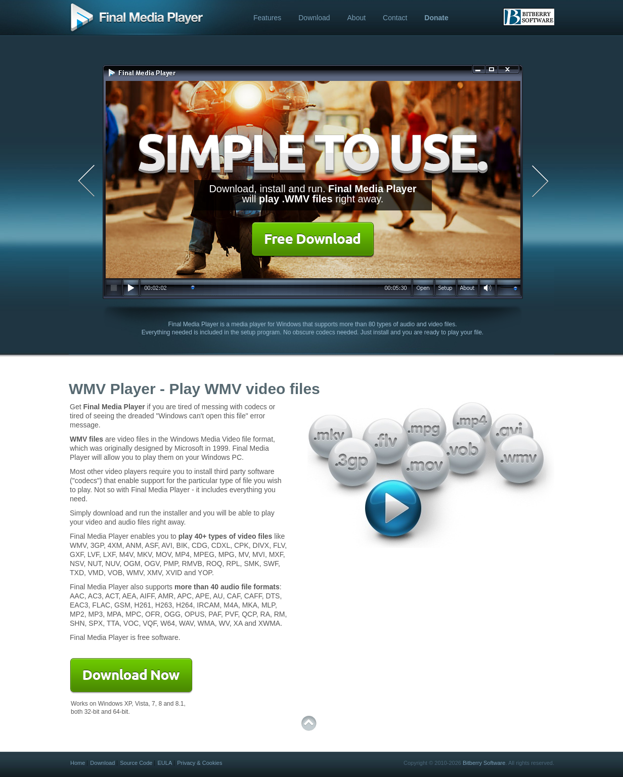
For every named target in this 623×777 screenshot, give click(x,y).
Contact (395, 18)
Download (314, 18)
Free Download (312, 239)
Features (267, 18)
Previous (83, 181)
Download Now (131, 676)
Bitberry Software (484, 763)
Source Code (136, 763)
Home (77, 763)
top (309, 723)
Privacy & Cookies (199, 763)
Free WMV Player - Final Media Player (136, 18)
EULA (164, 763)
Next (543, 181)
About (356, 18)
